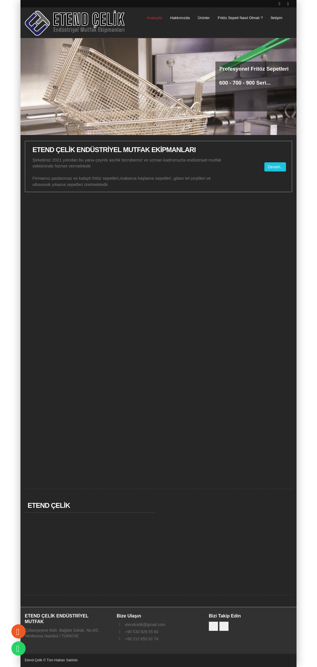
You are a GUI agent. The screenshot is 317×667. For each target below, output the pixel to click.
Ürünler (204, 18)
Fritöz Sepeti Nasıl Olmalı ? (240, 18)
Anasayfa (154, 18)
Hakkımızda (180, 18)
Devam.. (275, 166)
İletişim (276, 18)
